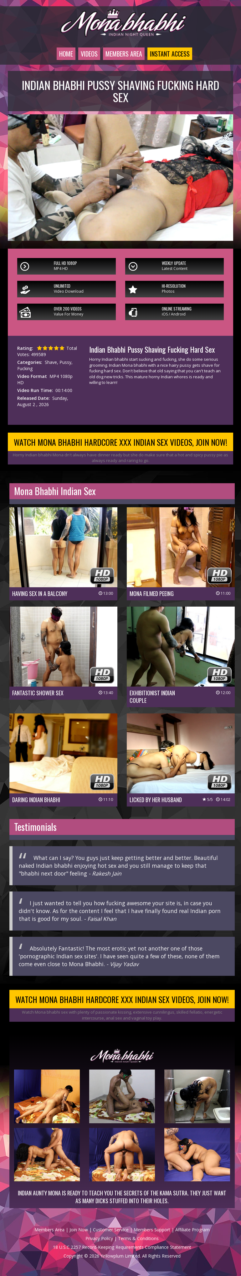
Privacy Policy (99, 1238)
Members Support (152, 1230)
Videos (89, 53)
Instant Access (170, 53)
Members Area (123, 53)
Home (66, 53)
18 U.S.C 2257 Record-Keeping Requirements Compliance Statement (122, 1247)
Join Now (78, 1230)
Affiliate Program (192, 1230)
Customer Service (111, 1230)
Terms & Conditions (138, 1238)
